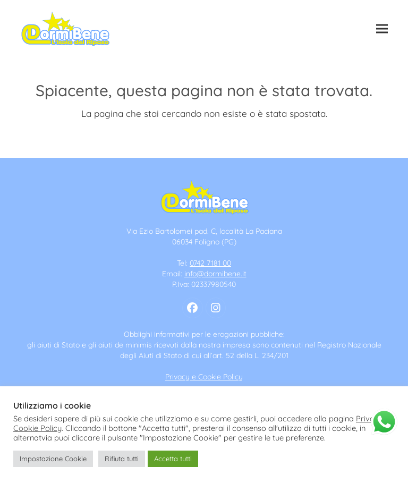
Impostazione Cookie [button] (53, 458)
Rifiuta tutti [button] (122, 458)
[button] (382, 28)
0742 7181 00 (210, 263)
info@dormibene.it (215, 273)
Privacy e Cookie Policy (204, 377)
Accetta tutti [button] (173, 458)
